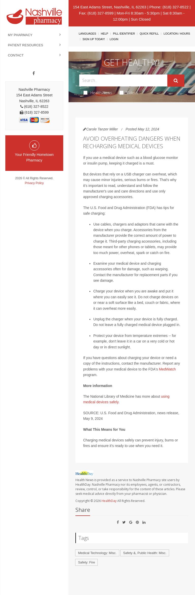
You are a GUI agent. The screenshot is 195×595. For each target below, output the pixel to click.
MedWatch (167, 369)
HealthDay (109, 501)
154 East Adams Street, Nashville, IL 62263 (109, 7)
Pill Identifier (124, 33)
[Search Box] (123, 80)
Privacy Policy (34, 183)
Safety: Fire (86, 562)
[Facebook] (33, 73)
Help (104, 33)
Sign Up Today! (94, 39)
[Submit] (175, 81)
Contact (16, 55)
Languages (87, 33)
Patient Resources (25, 45)
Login (114, 39)
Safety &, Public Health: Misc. (145, 553)
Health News (98, 92)
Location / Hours (177, 33)
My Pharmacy (20, 35)
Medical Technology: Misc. (97, 553)
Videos (129, 92)
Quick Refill (149, 33)
